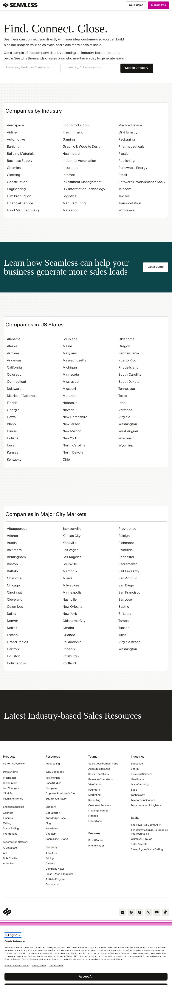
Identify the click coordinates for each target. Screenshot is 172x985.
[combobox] (32, 68)
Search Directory (136, 67)
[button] (32, 68)
